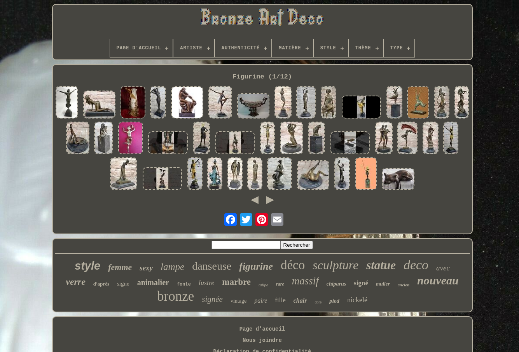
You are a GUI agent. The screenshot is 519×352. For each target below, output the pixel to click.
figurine (256, 266)
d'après (101, 284)
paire (260, 300)
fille (280, 300)
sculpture (335, 265)
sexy (146, 268)
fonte (184, 284)
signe (123, 284)
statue (381, 265)
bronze (175, 296)
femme (120, 267)
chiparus (336, 284)
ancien (404, 284)
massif (305, 281)
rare (280, 284)
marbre (236, 282)
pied (334, 301)
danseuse (211, 266)
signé (361, 283)
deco (416, 265)
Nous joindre (262, 340)
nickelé (357, 300)
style (87, 266)
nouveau (438, 280)
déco (293, 265)
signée (212, 299)
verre (76, 282)
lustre (206, 283)
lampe (172, 266)
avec (443, 268)
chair (300, 300)
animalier (153, 282)
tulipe (263, 284)
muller (383, 284)
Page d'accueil (262, 329)
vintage (238, 301)
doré (318, 302)
